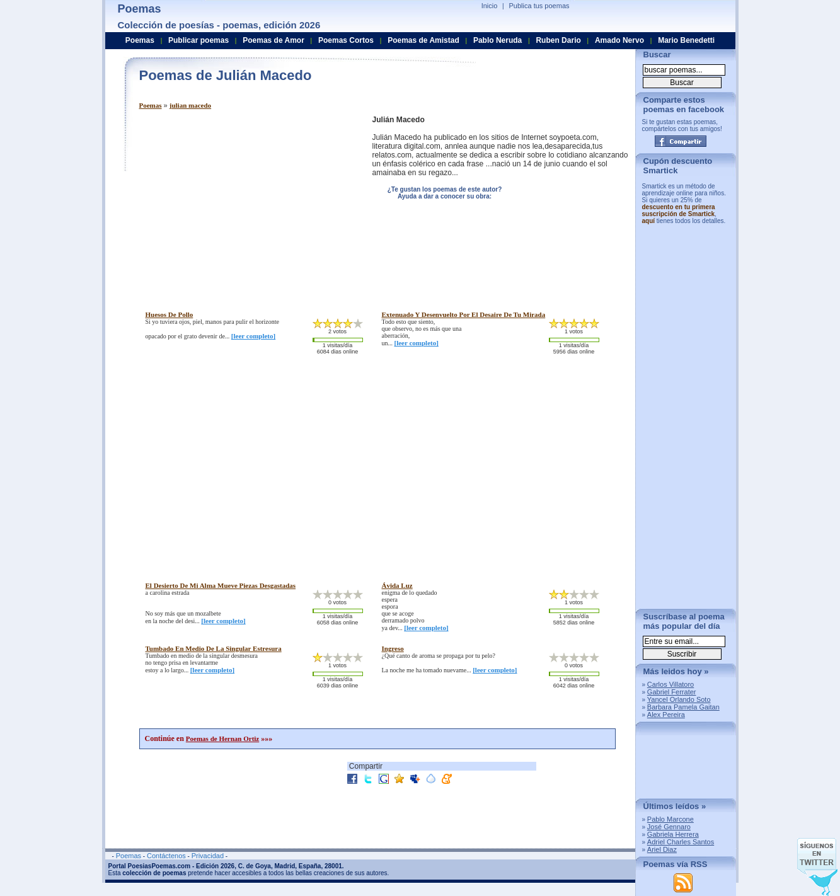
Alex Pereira (666, 714)
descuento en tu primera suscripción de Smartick (678, 210)
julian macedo (190, 105)
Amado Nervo (619, 40)
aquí (648, 220)
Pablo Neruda (497, 40)
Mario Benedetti (686, 40)
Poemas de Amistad (423, 40)
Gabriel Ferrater (671, 692)
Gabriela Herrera (673, 834)
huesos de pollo (169, 314)
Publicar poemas (198, 40)
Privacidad (208, 855)
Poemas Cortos (346, 40)
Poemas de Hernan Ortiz (222, 738)
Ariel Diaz (662, 849)
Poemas (150, 105)
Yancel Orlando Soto (679, 699)
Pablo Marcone (670, 819)
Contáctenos (166, 855)
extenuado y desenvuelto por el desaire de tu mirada (464, 314)
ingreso (393, 648)
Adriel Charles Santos (680, 842)
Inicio (489, 5)
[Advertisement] (245, 203)
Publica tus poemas (539, 5)
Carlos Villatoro (670, 684)
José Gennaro (669, 826)
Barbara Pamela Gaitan (683, 707)
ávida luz (397, 585)
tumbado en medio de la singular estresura (214, 648)
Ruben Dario (558, 40)
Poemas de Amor (273, 40)
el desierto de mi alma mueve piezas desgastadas (221, 585)
